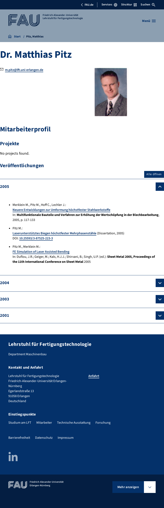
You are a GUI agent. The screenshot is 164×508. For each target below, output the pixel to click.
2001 (4, 315)
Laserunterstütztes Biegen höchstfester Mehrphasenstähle (54, 233)
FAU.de (87, 5)
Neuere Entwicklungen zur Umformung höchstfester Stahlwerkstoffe (61, 210)
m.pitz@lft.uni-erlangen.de (24, 70)
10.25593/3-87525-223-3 (36, 238)
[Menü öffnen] (149, 21)
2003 (4, 299)
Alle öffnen (154, 174)
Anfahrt (93, 376)
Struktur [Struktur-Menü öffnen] (129, 5)
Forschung (103, 422)
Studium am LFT (19, 422)
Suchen (148, 5)
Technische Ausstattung (73, 422)
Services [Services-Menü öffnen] (109, 5)
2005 (4, 187)
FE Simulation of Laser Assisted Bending (41, 251)
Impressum (66, 437)
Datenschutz (44, 437)
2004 (4, 283)
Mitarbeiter (44, 422)
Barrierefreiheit (19, 437)
